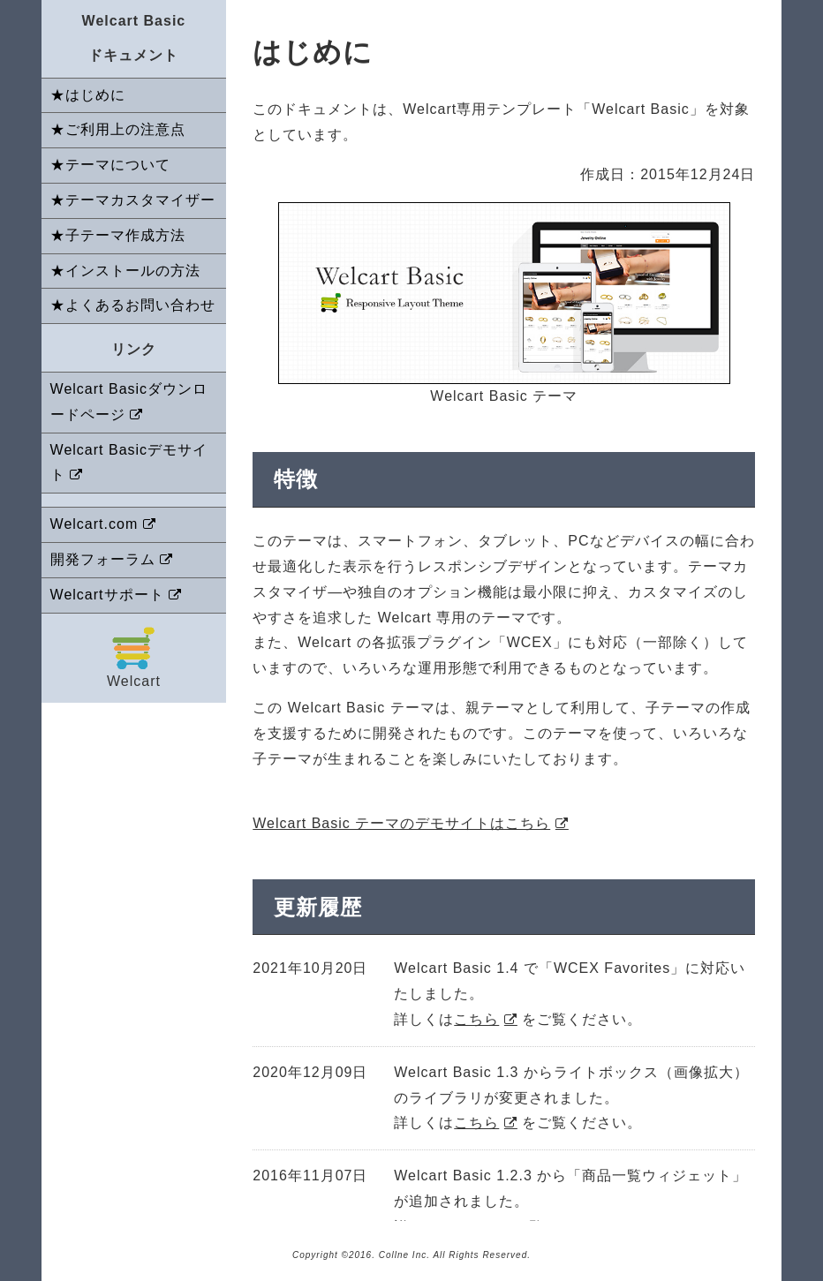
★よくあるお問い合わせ (132, 305)
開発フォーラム (102, 559)
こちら (476, 1019)
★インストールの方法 (125, 270)
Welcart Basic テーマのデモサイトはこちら (401, 823)
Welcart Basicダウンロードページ (129, 401)
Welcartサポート (107, 594)
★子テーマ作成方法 (117, 235)
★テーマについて (110, 164)
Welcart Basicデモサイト (129, 462)
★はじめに (87, 94)
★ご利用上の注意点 (117, 129)
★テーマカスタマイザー (132, 199)
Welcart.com (94, 523)
